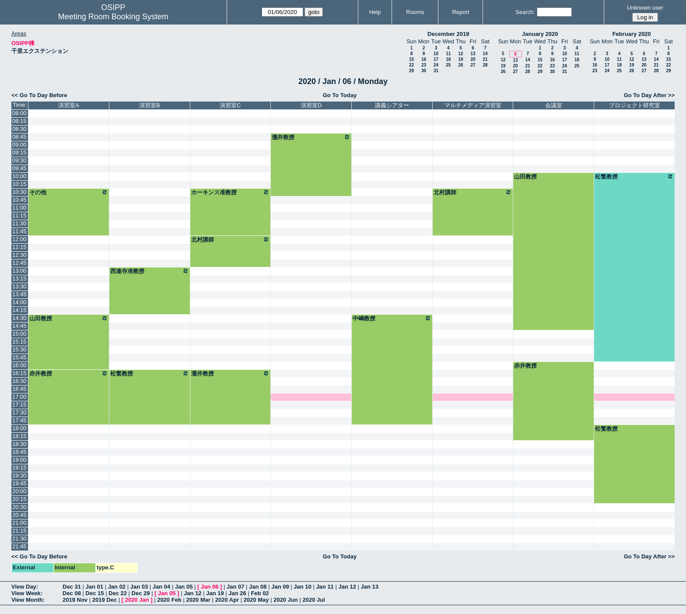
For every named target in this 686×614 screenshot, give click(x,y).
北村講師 (473, 192)
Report (460, 12)
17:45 (19, 420)
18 (448, 59)
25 (448, 65)
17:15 (19, 404)
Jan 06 (209, 586)
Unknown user (645, 7)
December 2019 (448, 34)
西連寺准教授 (149, 270)
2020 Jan (137, 599)
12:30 (19, 255)
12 (460, 53)
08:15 (19, 121)
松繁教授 (634, 176)
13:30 (19, 286)
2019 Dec (104, 599)
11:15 (19, 215)
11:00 (19, 207)
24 (436, 65)
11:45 (19, 231)
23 (423, 65)
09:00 (19, 144)
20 (472, 59)
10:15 (19, 184)
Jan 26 (237, 593)
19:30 (19, 475)
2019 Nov (75, 599)
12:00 (19, 239)
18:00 (19, 428)
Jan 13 (369, 586)
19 (460, 59)
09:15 (19, 152)
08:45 (19, 136)
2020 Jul (313, 599)
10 (436, 53)
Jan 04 (161, 586)
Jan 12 (347, 586)
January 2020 (540, 34)
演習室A (68, 105)
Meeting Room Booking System (113, 16)
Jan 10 (302, 586)
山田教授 (525, 176)
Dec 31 (72, 586)
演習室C (230, 105)
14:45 (19, 326)
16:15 (19, 373)
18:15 (19, 436)
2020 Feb (169, 599)
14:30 (19, 318)
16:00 (19, 365)
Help (375, 12)
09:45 (19, 168)
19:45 (19, 483)
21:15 (19, 530)
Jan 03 (139, 586)
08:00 (19, 113)
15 (411, 59)
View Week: (26, 593)
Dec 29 (141, 593)
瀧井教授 (311, 136)
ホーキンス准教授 (230, 192)
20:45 (19, 515)
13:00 (19, 270)
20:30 (19, 507)
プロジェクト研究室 (634, 105)
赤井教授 (525, 365)
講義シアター (392, 105)
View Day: (24, 586)
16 (423, 59)
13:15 (19, 278)
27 (472, 65)
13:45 (19, 294)
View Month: (28, 599)
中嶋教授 (392, 318)
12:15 (19, 247)
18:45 (19, 452)
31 (436, 70)
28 (485, 65)
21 (485, 59)
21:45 (19, 546)
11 (448, 53)
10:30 (19, 192)
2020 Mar (198, 599)
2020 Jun (285, 599)
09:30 (19, 160)
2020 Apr (227, 599)
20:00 (19, 491)
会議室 (553, 105)
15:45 (19, 357)
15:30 (19, 349)
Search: (525, 12)
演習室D (311, 105)
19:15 (19, 467)
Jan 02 (117, 586)
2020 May (256, 599)
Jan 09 (280, 586)
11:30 (19, 223)
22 (411, 65)
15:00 (19, 333)
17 (436, 59)
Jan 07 (235, 586)
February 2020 (631, 34)
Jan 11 (324, 586)
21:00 (19, 522)
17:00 (19, 396)
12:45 (19, 263)
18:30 (19, 444)
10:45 (19, 199)
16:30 (19, 381)
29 (411, 70)
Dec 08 (72, 593)
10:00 (19, 176)
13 (472, 53)
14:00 (19, 302)
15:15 (19, 341)
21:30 (19, 538)
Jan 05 (183, 586)
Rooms (415, 12)
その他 (68, 192)
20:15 (19, 499)
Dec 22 (117, 593)
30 (423, 70)
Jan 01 (94, 586)
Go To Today (340, 95)
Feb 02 (260, 593)
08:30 (19, 129)
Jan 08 (257, 586)
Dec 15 (95, 593)
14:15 (19, 310)
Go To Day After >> (649, 95)
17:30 (19, 412)
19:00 (19, 459)
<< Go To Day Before (39, 95)
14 (485, 53)
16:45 (19, 389)
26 (460, 65)
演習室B (149, 105)
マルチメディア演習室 (472, 105)
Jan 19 (215, 593)
